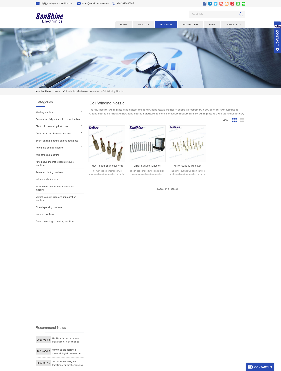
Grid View (234, 120)
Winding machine (44, 112)
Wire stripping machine (47, 155)
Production (190, 24)
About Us (162, 317)
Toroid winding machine (116, 306)
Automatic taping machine (49, 172)
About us (143, 24)
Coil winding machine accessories (81, 91)
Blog (160, 333)
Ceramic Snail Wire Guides (117, 317)
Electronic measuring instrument (52, 126)
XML (160, 344)
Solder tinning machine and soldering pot (57, 140)
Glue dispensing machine (49, 207)
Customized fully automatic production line (58, 119)
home (57, 91)
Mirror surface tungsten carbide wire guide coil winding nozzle (147, 165)
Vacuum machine (45, 214)
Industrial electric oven (47, 179)
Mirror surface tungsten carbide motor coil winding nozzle (187, 165)
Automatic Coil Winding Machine (120, 333)
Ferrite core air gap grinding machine (54, 221)
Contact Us (163, 328)
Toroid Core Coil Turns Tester (118, 328)
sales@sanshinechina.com (93, 3)
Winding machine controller (118, 322)
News (212, 24)
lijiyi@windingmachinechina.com (54, 3)
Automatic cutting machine (49, 147)
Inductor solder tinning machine (120, 339)
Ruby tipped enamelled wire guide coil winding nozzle (107, 165)
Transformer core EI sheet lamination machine (55, 188)
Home (123, 24)
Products (166, 24)
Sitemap (162, 339)
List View (242, 120)
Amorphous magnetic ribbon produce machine (55, 164)
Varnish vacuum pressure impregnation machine (56, 199)
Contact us (233, 24)
